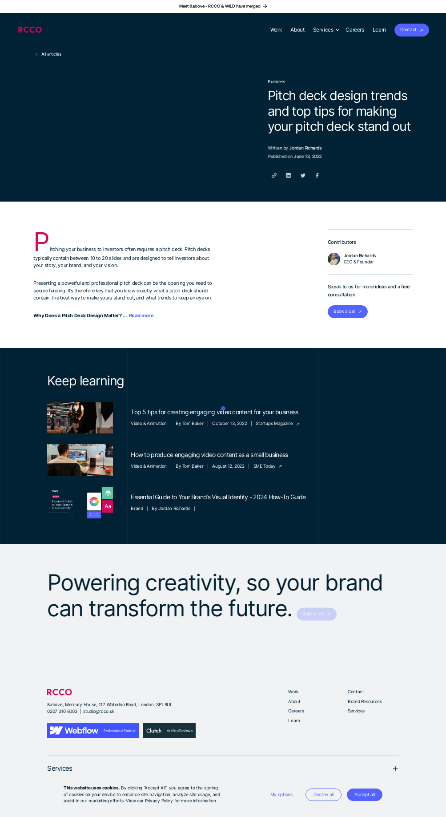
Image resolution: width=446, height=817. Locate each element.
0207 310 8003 (62, 711)
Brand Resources (365, 701)
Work (293, 691)
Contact (356, 691)
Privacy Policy (159, 800)
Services (356, 710)
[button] (281, 795)
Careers (296, 710)
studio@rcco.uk (98, 711)
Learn (294, 720)
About (294, 701)
